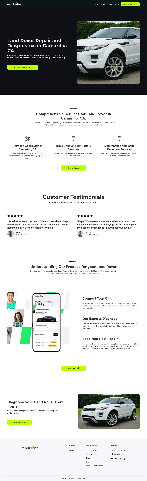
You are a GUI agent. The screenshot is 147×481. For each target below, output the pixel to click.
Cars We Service (92, 450)
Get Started (73, 368)
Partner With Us (72, 450)
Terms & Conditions (118, 450)
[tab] (115, 302)
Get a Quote (73, 168)
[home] (14, 4)
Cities (88, 458)
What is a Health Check (94, 466)
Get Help (89, 454)
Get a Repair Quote (130, 4)
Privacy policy (116, 454)
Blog (87, 462)
